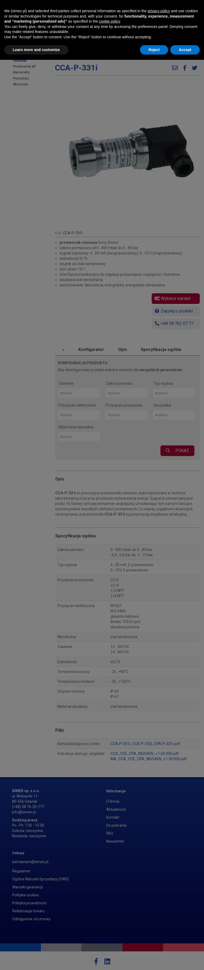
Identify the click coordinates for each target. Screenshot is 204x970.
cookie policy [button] (109, 931)
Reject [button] (154, 960)
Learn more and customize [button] (36, 960)
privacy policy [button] (159, 921)
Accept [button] (185, 960)
